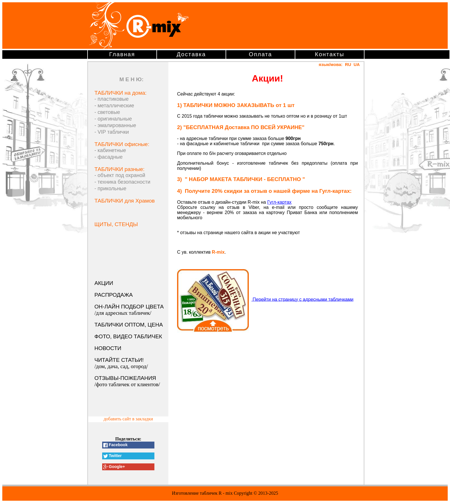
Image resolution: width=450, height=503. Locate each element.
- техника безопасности (122, 182)
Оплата (260, 54)
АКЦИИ (103, 283)
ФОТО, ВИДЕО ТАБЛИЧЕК (128, 336)
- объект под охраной (119, 175)
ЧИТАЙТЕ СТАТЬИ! (121, 363)
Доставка (191, 54)
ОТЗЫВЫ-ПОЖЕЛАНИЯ (127, 381)
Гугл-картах (279, 202)
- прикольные (110, 188)
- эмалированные (115, 125)
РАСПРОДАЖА (113, 295)
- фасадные (108, 157)
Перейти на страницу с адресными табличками (302, 299)
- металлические (114, 105)
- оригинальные (113, 119)
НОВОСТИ (107, 348)
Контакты (329, 54)
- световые (107, 112)
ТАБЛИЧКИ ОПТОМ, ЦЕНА (128, 325)
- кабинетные (110, 150)
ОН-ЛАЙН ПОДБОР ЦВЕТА (129, 310)
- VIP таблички (111, 132)
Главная (122, 54)
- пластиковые (111, 99)
